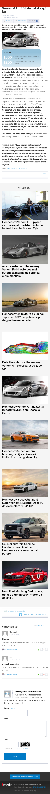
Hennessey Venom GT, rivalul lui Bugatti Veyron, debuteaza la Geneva (23, 410)
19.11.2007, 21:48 (15, 659)
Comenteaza (21, 21)
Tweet (44, 173)
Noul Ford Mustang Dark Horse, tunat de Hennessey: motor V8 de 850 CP (22, 594)
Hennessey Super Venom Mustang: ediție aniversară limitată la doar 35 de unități (20, 454)
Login (13, 708)
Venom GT (24, 168)
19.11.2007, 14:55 (16, 635)
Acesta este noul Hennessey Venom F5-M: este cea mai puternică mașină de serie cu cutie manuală (21, 271)
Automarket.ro (25, 3)
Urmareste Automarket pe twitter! (34, 614)
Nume (6, 708)
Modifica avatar (7, 694)
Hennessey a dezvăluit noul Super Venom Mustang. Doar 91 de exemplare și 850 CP (22, 503)
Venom (17, 168)
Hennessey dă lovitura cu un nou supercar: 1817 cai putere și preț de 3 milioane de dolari (23, 317)
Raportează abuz (11, 650)
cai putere (40, 159)
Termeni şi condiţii (39, 787)
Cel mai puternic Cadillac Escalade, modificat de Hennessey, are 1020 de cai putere (20, 548)
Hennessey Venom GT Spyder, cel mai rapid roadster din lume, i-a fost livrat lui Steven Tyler (22, 225)
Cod (6, 740)
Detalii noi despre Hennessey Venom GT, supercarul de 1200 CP (22, 365)
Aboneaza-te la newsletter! (17, 611)
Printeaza (9, 21)
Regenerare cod (21, 749)
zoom (36, 44)
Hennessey (11, 168)
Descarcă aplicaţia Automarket (25, 777)
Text (6, 718)
